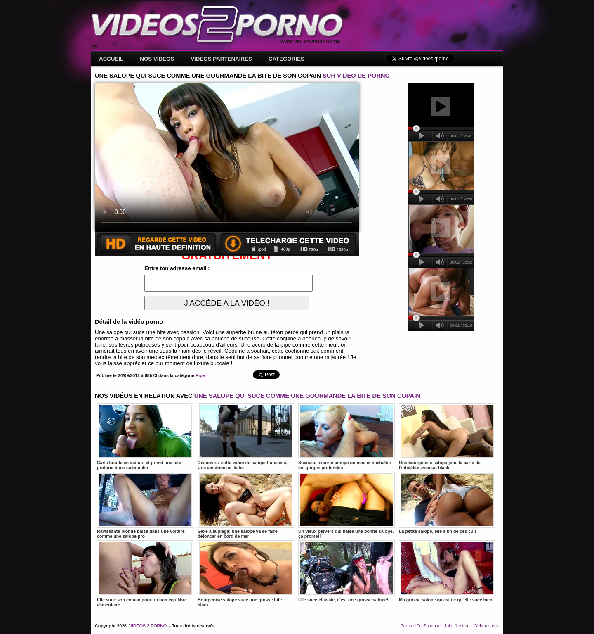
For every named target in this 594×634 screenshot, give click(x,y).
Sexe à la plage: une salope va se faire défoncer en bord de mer (246, 505)
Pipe (200, 375)
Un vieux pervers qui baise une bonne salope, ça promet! (346, 505)
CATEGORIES (286, 59)
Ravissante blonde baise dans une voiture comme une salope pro (145, 505)
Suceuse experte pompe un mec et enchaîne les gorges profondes (346, 436)
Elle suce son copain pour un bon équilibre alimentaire (145, 573)
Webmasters (485, 625)
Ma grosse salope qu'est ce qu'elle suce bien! (447, 571)
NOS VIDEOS (157, 59)
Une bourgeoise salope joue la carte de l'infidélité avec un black (447, 436)
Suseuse (431, 625)
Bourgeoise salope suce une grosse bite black (246, 573)
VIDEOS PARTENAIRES (221, 59)
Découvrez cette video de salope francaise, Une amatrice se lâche (246, 436)
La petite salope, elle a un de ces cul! (447, 503)
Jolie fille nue (457, 625)
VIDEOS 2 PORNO (148, 625)
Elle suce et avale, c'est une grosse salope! (346, 571)
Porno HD (410, 625)
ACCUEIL (111, 59)
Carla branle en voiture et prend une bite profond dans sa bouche (145, 436)
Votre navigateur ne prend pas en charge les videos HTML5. (227, 157)
